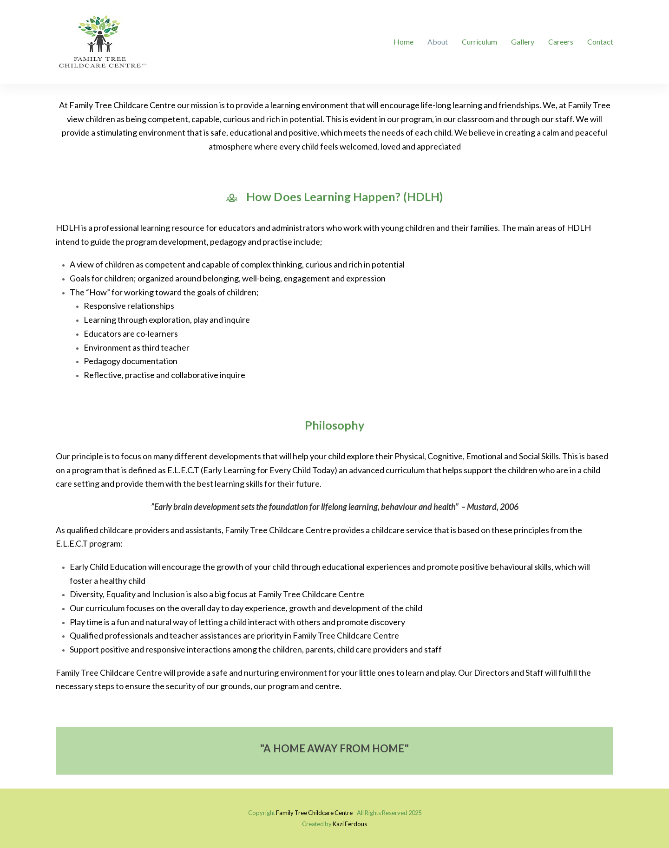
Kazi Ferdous (350, 824)
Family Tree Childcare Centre (314, 812)
